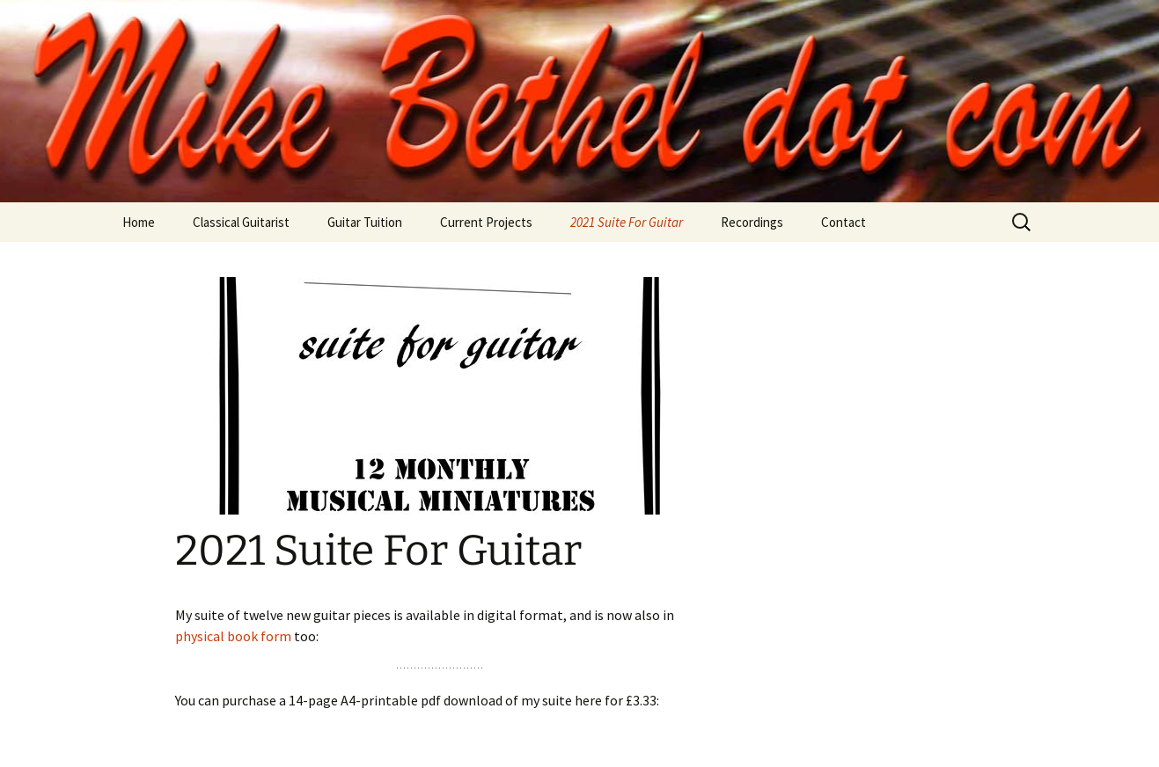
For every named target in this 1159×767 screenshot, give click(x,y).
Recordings (752, 222)
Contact (843, 222)
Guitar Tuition (364, 222)
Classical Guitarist (241, 222)
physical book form (233, 636)
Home (138, 222)
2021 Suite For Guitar (626, 222)
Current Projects (486, 222)
